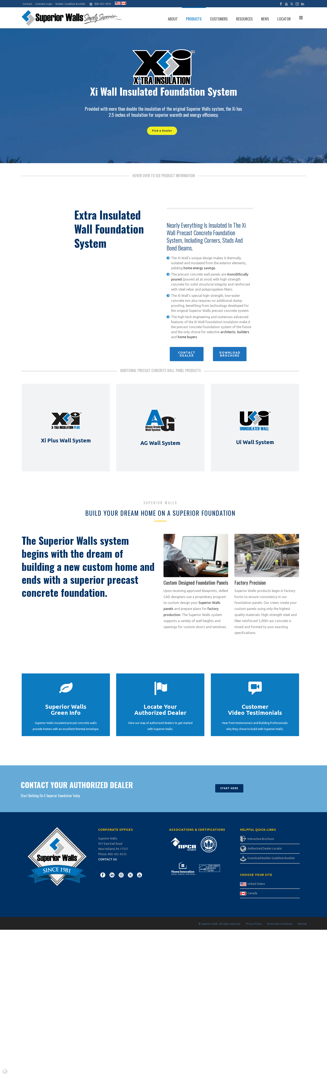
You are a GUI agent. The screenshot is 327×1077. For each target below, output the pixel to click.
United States (256, 883)
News (265, 19)
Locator (284, 19)
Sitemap (302, 923)
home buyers (187, 337)
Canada (252, 893)
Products (194, 19)
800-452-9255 (102, 3)
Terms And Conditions (279, 923)
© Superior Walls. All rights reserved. (220, 923)
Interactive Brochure (261, 839)
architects (227, 332)
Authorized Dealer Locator (265, 848)
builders (243, 332)
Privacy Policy (254, 923)
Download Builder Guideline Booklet (271, 858)
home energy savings (199, 268)
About (173, 19)
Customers (219, 19)
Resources (244, 19)
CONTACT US (107, 859)
